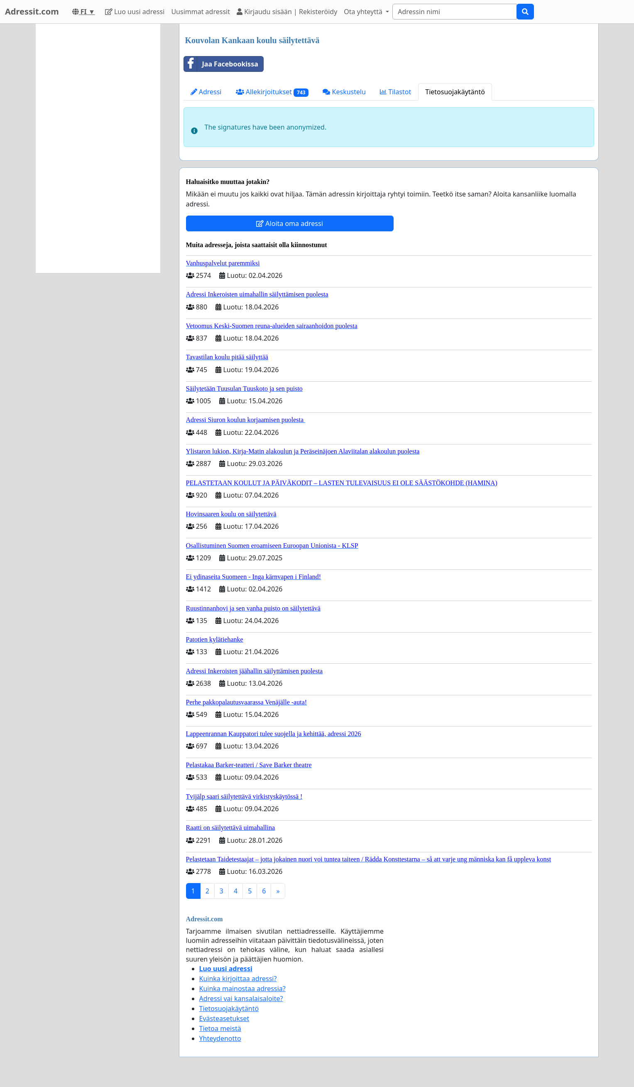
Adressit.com (32, 11)
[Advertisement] (98, 148)
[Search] (454, 12)
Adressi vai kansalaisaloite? (241, 998)
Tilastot (395, 91)
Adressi (206, 91)
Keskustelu (344, 91)
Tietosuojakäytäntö (455, 91)
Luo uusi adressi (135, 11)
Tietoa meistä (220, 1028)
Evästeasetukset (224, 1018)
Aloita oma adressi (289, 223)
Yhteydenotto (220, 1038)
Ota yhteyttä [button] (364, 11)
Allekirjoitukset (272, 92)
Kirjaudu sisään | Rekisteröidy (287, 11)
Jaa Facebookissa (221, 63)
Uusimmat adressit (200, 11)
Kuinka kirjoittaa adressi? (238, 978)
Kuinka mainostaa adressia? (242, 988)
